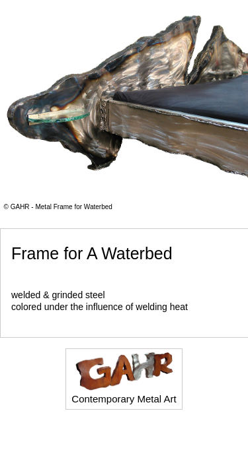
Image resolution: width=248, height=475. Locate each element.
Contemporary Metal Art (123, 378)
